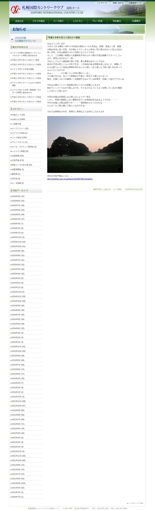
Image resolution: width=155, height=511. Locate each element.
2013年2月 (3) (17, 388)
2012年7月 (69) (18, 419)
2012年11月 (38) (18, 401)
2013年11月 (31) (18, 347)
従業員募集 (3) (18, 169)
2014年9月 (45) (18, 306)
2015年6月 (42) (18, 265)
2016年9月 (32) (18, 196)
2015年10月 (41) (18, 246)
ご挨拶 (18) (16, 124)
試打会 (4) (16, 178)
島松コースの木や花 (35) (22, 165)
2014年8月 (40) (18, 310)
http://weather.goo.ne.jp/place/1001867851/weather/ (69, 179)
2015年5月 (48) (18, 269)
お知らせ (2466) (18, 119)
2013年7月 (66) (18, 365)
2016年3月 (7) (17, 224)
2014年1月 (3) (17, 342)
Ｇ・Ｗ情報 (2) (18, 183)
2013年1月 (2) (17, 392)
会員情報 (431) (18, 156)
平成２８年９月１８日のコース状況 (26, 78)
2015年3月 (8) (17, 278)
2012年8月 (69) (18, 415)
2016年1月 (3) (17, 233)
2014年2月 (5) (17, 337)
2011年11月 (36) (18, 456)
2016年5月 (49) (18, 214)
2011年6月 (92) (18, 479)
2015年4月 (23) (18, 274)
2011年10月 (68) (18, 460)
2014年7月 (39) (18, 315)
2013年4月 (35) (18, 378)
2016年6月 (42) (18, 210)
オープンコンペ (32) (20, 128)
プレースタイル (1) (19, 142)
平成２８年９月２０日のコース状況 (26, 64)
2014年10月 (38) (18, 301)
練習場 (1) (16, 174)
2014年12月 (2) (18, 292)
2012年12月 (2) (18, 397)
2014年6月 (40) (18, 319)
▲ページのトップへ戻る (135, 503)
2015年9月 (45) (18, 251)
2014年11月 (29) (18, 296)
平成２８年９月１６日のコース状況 (26, 101)
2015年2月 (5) (17, 283)
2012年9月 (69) (18, 410)
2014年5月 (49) (18, 324)
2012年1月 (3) (17, 447)
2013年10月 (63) (18, 351)
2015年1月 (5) (17, 287)
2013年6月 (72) (18, 369)
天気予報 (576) (18, 160)
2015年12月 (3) (18, 237)
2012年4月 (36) (18, 433)
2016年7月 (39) (18, 205)
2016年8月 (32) (18, 201)
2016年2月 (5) (17, 228)
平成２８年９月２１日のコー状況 (25, 60)
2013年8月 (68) (18, 360)
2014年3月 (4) (17, 333)
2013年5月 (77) (18, 374)
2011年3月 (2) (17, 492)
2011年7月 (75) (18, 474)
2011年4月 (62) (18, 488)
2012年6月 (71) (18, 424)
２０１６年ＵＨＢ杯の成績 (23, 69)
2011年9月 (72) (18, 465)
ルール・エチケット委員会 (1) (24, 147)
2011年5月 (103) (18, 483)
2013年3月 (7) (17, 383)
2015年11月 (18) (18, 242)
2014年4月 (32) (18, 328)
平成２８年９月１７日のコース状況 (26, 97)
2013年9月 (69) (18, 356)
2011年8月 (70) (18, 469)
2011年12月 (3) (18, 451)
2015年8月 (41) (18, 255)
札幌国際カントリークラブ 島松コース (43, 508)
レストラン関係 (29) (20, 151)
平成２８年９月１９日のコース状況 (26, 74)
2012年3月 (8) (17, 438)
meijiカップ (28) (18, 115)
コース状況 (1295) (19, 137)
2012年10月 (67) (18, 406)
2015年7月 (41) (18, 260)
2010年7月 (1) (17, 497)
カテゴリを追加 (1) (19, 133)
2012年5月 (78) (18, 429)
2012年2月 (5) (17, 442)
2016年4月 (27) (18, 219)
